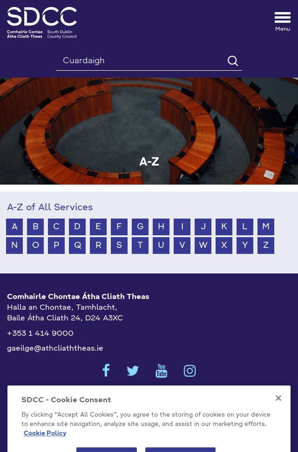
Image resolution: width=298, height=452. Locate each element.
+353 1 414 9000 (40, 334)
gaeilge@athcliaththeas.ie (55, 348)
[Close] (278, 405)
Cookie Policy (45, 441)
